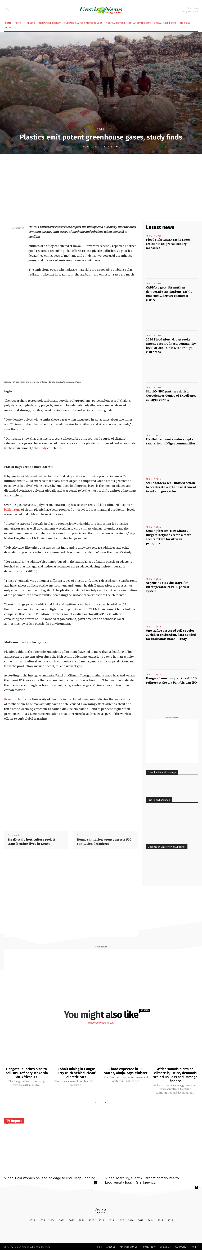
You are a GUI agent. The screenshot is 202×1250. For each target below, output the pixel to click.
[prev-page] (96, 1102)
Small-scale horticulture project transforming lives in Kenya (31, 841)
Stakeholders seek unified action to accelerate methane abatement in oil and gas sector (171, 487)
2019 (101, 1220)
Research (10, 699)
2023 (62, 1220)
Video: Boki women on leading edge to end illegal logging (49, 1177)
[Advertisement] (101, 182)
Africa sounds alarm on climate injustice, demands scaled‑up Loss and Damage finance (175, 1074)
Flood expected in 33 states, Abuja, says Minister (125, 1071)
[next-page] (104, 1102)
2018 (111, 1220)
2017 (121, 1220)
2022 (71, 1220)
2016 (131, 1220)
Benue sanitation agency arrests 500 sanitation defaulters (104, 841)
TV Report (14, 1120)
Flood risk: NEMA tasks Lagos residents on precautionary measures (168, 244)
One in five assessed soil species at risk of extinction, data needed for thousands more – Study (171, 635)
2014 (150, 1220)
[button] (7, 10)
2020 (91, 1220)
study (43, 448)
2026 (32, 1220)
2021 (81, 1220)
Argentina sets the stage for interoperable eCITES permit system (167, 587)
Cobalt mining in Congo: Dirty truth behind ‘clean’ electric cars (76, 1073)
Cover (100, 128)
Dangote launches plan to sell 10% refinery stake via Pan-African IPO (27, 1073)
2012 (170, 1220)
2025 (42, 1220)
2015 (140, 1220)
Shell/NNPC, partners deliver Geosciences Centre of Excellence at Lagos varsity (171, 395)
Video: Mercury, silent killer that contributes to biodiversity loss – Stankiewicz (142, 1179)
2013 (160, 1220)
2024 (52, 1220)
